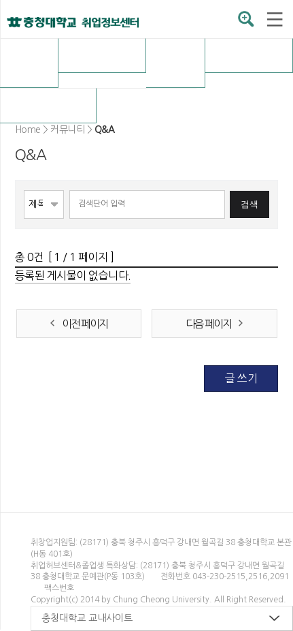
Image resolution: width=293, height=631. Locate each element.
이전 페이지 (84, 323)
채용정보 (102, 55)
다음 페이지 (208, 323)
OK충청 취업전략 (175, 62)
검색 (249, 204)
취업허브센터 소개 (29, 62)
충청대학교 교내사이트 (87, 618)
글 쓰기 (241, 378)
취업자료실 (248, 55)
